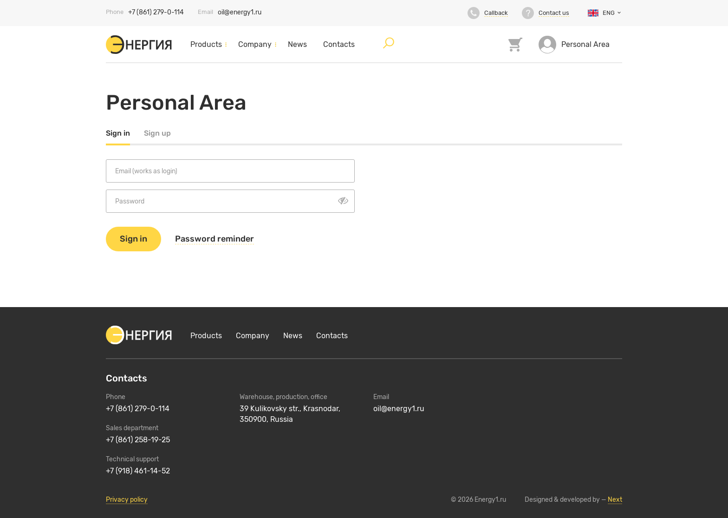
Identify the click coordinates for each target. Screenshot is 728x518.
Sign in (133, 239)
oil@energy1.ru (239, 12)
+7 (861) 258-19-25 (138, 439)
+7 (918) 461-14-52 (138, 470)
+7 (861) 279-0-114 (156, 12)
